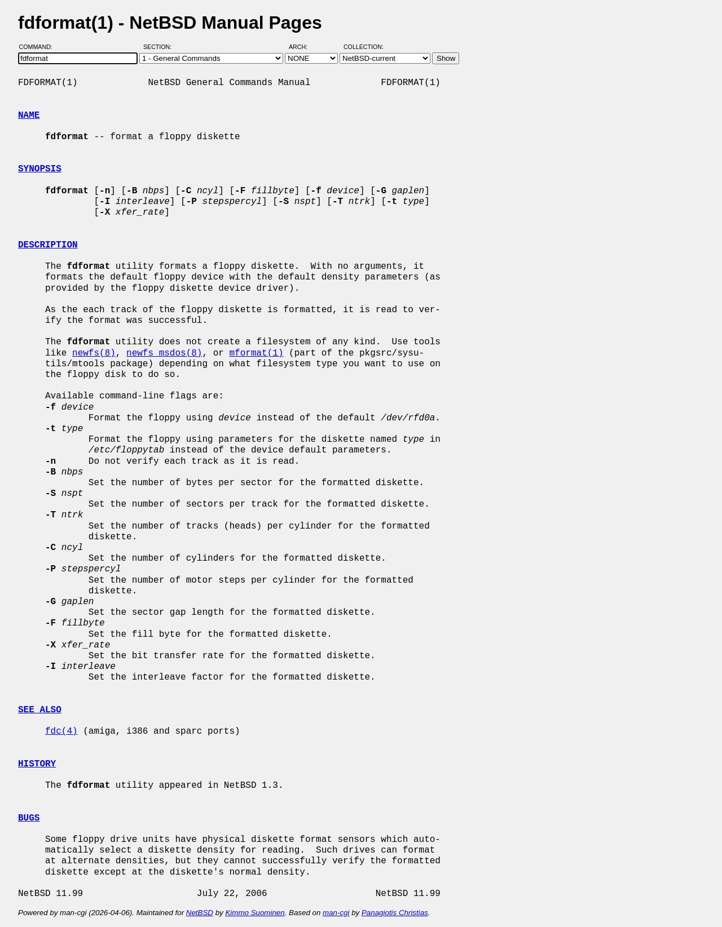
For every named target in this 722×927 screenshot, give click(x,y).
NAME (28, 115)
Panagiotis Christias (395, 912)
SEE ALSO (39, 710)
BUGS (28, 818)
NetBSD (199, 912)
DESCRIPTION (48, 245)
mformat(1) (256, 353)
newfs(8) (94, 353)
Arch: (303, 46)
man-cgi (336, 912)
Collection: (364, 46)
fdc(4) (61, 731)
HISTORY (37, 764)
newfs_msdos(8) (164, 353)
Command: (39, 46)
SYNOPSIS (39, 169)
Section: (160, 46)
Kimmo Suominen (254, 912)
